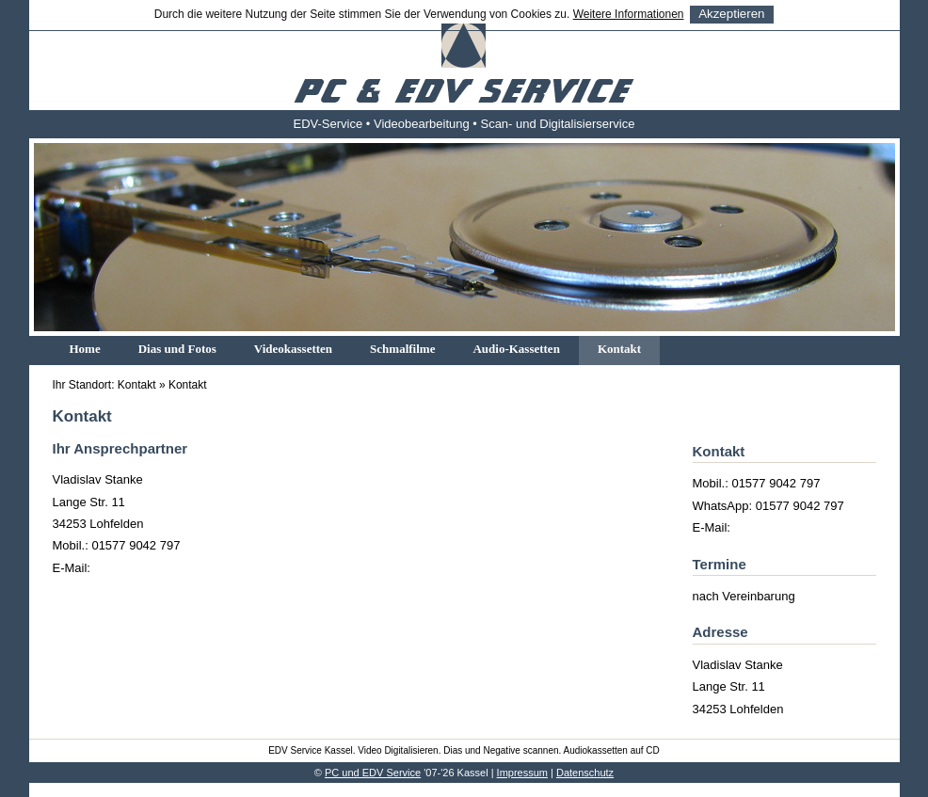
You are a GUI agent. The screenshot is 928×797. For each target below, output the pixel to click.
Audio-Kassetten (515, 349)
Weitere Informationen (628, 14)
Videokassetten (293, 349)
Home (85, 349)
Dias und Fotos (177, 349)
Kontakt (619, 349)
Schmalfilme (402, 349)
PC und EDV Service (373, 772)
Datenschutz (585, 772)
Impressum (522, 772)
